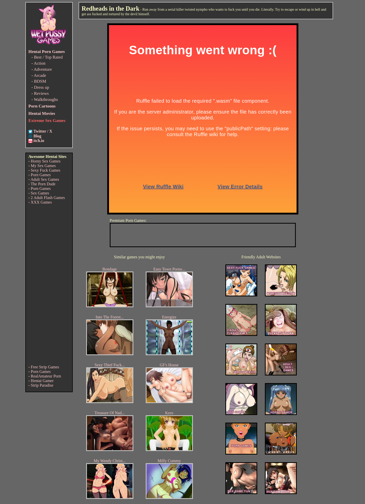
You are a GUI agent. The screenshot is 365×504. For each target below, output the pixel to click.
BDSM (40, 81)
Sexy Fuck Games (45, 170)
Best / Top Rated (48, 57)
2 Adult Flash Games (48, 197)
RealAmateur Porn (46, 376)
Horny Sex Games (45, 161)
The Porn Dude (43, 184)
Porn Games (41, 175)
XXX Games (41, 202)
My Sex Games (43, 166)
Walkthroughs (46, 99)
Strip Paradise (42, 385)
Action (39, 63)
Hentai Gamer (42, 381)
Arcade (40, 75)
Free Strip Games (45, 367)
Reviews (41, 93)
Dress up (41, 87)
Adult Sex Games (44, 179)
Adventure (43, 69)
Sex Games (40, 193)
